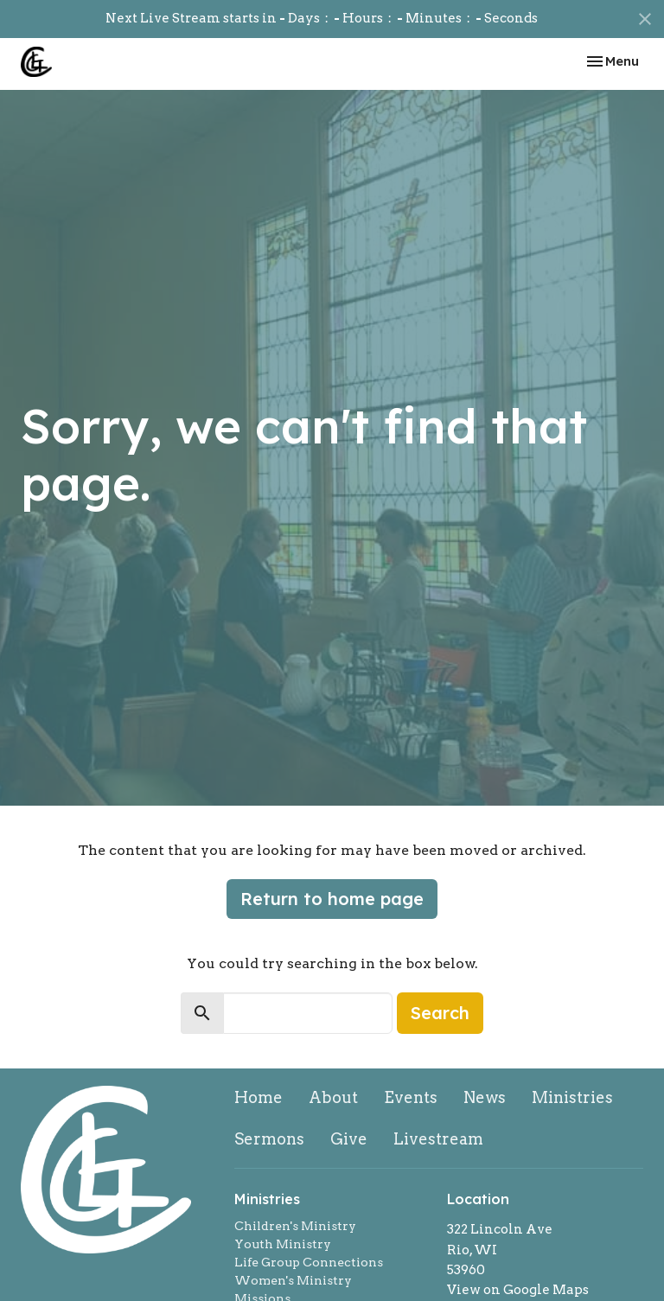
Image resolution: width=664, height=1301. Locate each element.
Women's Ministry (293, 1280)
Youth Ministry (282, 1244)
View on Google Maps (518, 1290)
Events (410, 1097)
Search (440, 1013)
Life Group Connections (308, 1262)
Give (348, 1139)
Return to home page (332, 898)
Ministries (572, 1097)
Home (258, 1097)
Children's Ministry (295, 1226)
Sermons (269, 1139)
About (333, 1097)
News (484, 1097)
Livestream (438, 1139)
